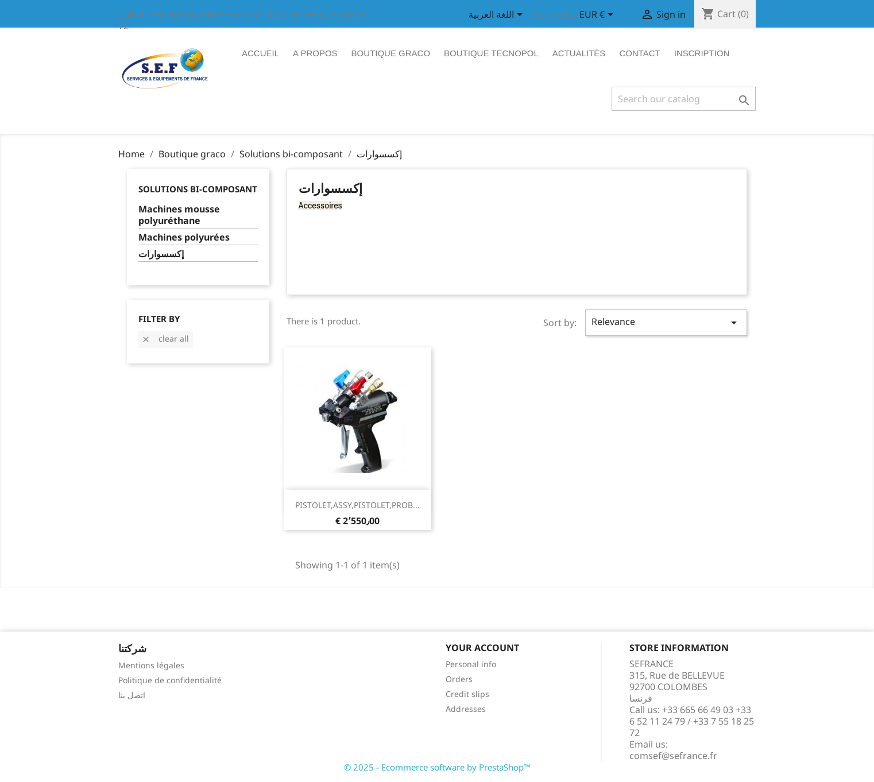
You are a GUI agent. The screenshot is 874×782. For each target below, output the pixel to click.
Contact (639, 53)
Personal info (471, 664)
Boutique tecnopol (491, 53)
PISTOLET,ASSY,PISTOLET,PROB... (357, 505)
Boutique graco (391, 53)
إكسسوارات (161, 254)
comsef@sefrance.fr (673, 755)
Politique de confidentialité (170, 680)
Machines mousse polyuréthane (179, 215)
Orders (459, 678)
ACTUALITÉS (579, 53)
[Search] (684, 99)
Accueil (260, 53)
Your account (482, 647)
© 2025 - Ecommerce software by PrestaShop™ (437, 767)
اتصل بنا (131, 695)
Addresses (466, 708)
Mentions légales (151, 665)
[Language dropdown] (498, 15)
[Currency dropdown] (598, 15)
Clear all (165, 338)
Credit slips (467, 693)
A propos (315, 53)
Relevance (666, 322)
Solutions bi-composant (197, 189)
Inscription (702, 53)
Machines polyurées (184, 237)
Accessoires (320, 205)
